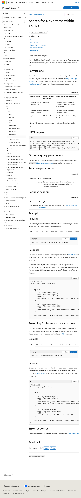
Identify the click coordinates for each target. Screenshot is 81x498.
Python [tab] (77, 231)
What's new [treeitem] (7, 28)
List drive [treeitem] (11, 117)
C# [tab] (37, 231)
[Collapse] (24, 13)
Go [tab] (42, 231)
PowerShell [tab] (69, 231)
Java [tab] (47, 231)
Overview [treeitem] (8, 61)
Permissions (33, 40)
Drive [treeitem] (10, 114)
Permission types (34, 84)
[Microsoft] (3, 2)
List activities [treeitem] (12, 126)
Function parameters (36, 47)
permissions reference (36, 87)
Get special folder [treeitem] (14, 140)
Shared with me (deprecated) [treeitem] (17, 145)
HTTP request (34, 42)
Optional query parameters (38, 45)
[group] (54, 145)
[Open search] (72, 2)
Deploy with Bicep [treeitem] (9, 50)
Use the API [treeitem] (7, 42)
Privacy (43, 491)
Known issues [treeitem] (8, 53)
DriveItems (72, 255)
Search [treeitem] (11, 137)
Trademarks (5, 493)
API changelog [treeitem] (8, 30)
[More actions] (77, 14)
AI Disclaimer (6, 491)
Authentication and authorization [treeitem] (14, 36)
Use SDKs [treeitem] (7, 44)
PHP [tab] (61, 231)
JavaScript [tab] (54, 231)
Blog (27, 491)
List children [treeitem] (12, 131)
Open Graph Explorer (71, 8)
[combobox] (14, 17)
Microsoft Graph (39, 15)
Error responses (73, 434)
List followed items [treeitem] (14, 128)
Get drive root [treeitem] (13, 123)
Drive (63, 334)
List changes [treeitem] (12, 134)
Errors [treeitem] (5, 56)
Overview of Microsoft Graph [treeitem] (12, 25)
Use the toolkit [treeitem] (8, 47)
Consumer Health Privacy (56, 491)
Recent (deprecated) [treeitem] (15, 142)
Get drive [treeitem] (11, 120)
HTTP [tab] (31, 231)
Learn (30, 15)
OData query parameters (44, 163)
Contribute (35, 491)
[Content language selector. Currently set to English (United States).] (11, 486)
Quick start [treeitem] (7, 33)
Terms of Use (72, 491)
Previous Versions (18, 491)
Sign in (76, 2)
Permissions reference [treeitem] (10, 39)
